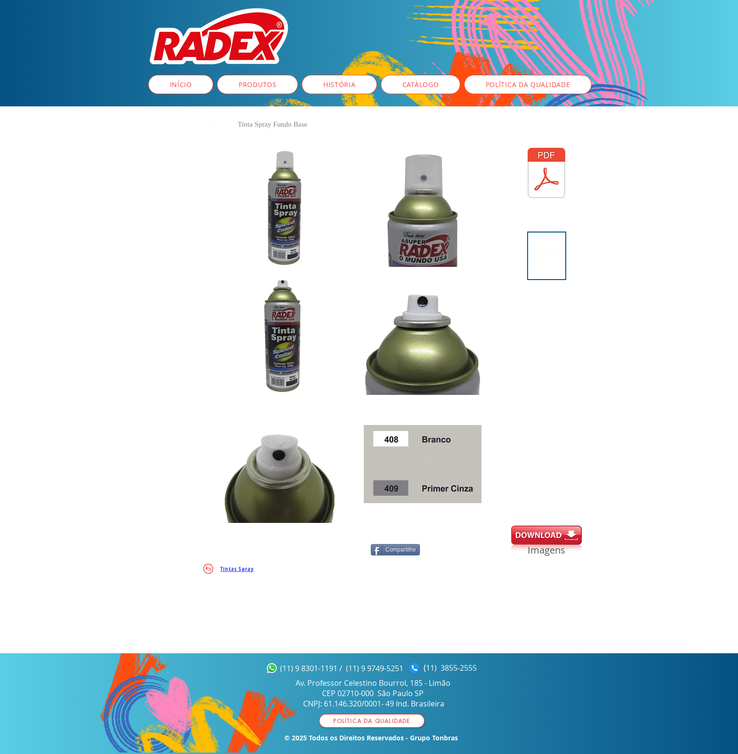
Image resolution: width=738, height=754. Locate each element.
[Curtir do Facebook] (326, 551)
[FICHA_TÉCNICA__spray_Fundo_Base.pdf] (546, 174)
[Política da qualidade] (372, 721)
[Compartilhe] (395, 549)
